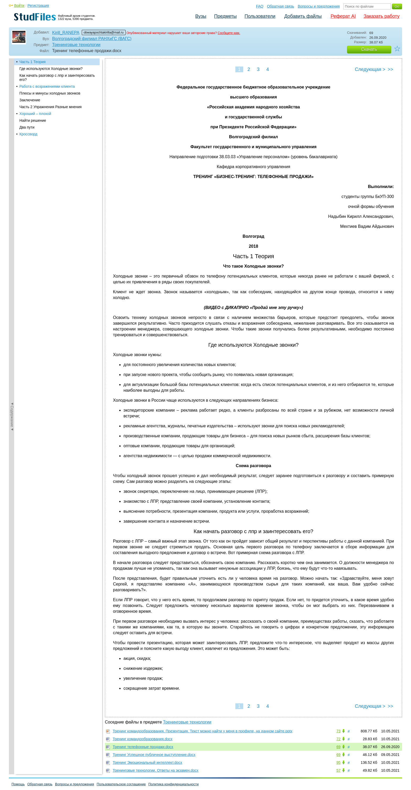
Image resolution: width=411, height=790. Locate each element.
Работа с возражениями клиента (47, 86)
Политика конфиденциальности (173, 784)
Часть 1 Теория (32, 62)
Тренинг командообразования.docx (142, 739)
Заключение (29, 100)
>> (390, 69)
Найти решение (32, 120)
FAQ (259, 6)
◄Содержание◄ (12, 150)
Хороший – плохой (35, 114)
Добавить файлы (303, 16)
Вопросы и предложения (319, 6)
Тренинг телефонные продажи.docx (143, 747)
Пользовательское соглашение (121, 784)
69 (338, 747)
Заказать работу (381, 16)
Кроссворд (28, 134)
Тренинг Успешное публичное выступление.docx (154, 755)
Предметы (225, 16)
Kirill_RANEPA (65, 32)
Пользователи (260, 16)
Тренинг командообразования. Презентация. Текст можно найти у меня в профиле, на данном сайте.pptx (202, 731)
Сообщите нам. (229, 33)
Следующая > (370, 69)
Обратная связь (280, 6)
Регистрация (38, 5)
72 (338, 739)
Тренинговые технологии (76, 44)
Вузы (200, 16)
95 (338, 762)
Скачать (369, 49)
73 (338, 731)
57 (338, 770)
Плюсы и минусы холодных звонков (49, 93)
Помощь (18, 784)
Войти (19, 5)
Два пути (26, 127)
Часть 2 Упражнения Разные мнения (50, 107)
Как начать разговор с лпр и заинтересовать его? (57, 77)
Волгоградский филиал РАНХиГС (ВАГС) (92, 38)
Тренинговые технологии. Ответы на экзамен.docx (155, 770)
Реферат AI (343, 16)
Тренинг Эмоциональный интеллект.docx (147, 762)
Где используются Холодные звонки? (51, 69)
